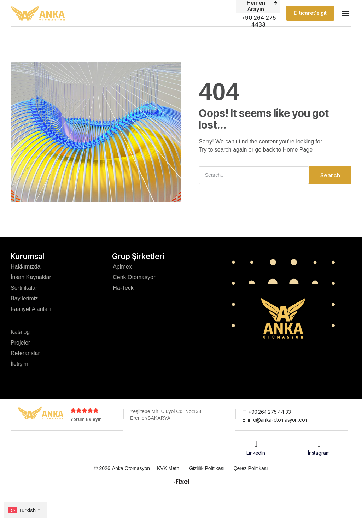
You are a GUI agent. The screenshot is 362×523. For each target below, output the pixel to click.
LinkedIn (255, 452)
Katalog (20, 332)
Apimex (122, 267)
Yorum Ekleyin (86, 419)
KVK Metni (168, 468)
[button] (345, 13)
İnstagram (319, 452)
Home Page (298, 150)
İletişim (19, 364)
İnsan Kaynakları (32, 277)
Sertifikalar (24, 288)
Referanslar (25, 353)
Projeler (20, 343)
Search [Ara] (330, 175)
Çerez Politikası (250, 468)
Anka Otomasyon (131, 468)
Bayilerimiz (24, 298)
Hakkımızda (25, 267)
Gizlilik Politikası (206, 468)
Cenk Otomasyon (135, 277)
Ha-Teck (123, 288)
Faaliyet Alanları (31, 309)
